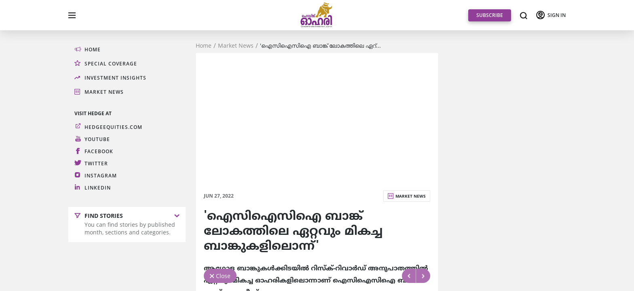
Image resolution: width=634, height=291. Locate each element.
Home (203, 45)
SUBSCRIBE (489, 15)
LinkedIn (98, 187)
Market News (236, 45)
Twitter (96, 163)
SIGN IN (556, 15)
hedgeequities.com (113, 127)
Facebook (99, 151)
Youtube (97, 139)
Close (223, 276)
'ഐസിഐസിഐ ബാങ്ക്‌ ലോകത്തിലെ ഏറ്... (320, 45)
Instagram (101, 175)
